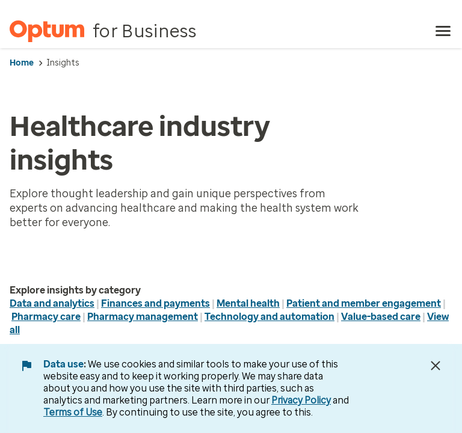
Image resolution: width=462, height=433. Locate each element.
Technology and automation (269, 316)
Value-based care (380, 316)
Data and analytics (52, 303)
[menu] (443, 31)
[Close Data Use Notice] (435, 365)
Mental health (248, 303)
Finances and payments (155, 303)
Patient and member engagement (363, 303)
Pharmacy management (142, 316)
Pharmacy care (46, 316)
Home (22, 63)
